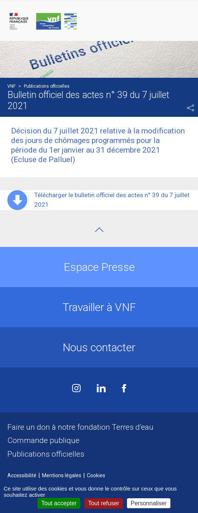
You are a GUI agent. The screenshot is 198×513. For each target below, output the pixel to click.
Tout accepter (59, 503)
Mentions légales (61, 475)
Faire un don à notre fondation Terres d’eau (80, 427)
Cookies (96, 475)
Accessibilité (21, 475)
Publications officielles (45, 454)
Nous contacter (99, 347)
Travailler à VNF (99, 307)
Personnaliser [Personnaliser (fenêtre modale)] (149, 503)
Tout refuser (103, 503)
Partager (190, 108)
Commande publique (43, 440)
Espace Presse (99, 267)
